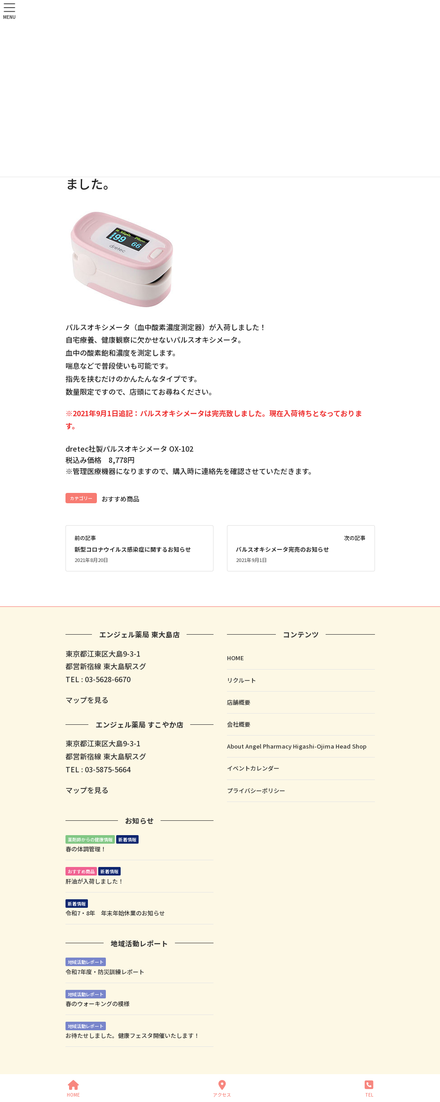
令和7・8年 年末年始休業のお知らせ (115, 913)
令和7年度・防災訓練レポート (104, 971)
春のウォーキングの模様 (97, 1003)
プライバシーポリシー (256, 790)
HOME (235, 657)
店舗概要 (238, 702)
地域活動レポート (86, 961)
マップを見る (87, 699)
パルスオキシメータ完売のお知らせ (282, 549)
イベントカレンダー (253, 768)
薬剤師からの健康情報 (90, 839)
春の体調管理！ (85, 849)
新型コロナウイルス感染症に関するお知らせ (132, 549)
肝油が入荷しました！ (94, 881)
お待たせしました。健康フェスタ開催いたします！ (132, 1035)
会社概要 (238, 724)
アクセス (222, 1089)
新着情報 (127, 839)
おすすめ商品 (120, 498)
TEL (369, 1089)
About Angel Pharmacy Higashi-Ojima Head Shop (296, 746)
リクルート (241, 680)
